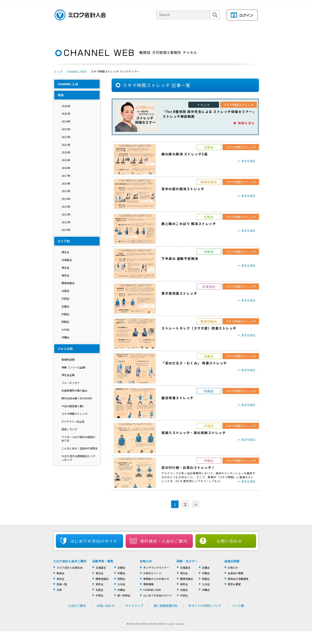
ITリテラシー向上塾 (73, 421)
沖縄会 (65, 337)
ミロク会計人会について (91, 33)
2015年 (66, 191)
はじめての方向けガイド (157, 595)
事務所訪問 (68, 359)
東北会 (65, 267)
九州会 (65, 329)
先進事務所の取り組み (75, 390)
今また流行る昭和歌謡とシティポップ (78, 458)
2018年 (66, 168)
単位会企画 (68, 375)
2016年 (66, 183)
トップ (58, 71)
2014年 (66, 199)
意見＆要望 (234, 584)
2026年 (66, 106)
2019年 (66, 160)
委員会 (60, 573)
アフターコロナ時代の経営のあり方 (78, 438)
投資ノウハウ (69, 429)
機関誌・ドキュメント (208, 33)
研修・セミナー (187, 561)
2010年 (66, 230)
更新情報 (148, 584)
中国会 (65, 314)
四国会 (65, 321)
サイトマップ (134, 605)
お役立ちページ (152, 573)
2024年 (66, 121)
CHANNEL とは (68, 84)
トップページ (60, 33)
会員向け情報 (235, 573)
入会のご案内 (77, 605)
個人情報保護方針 (166, 605)
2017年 (66, 175)
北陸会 (65, 291)
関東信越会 (68, 283)
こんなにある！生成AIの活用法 (80, 448)
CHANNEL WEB (77, 71)
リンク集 (238, 605)
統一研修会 (123, 595)
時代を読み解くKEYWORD (77, 398)
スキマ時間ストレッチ (75, 413)
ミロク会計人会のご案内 (69, 561)
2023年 (66, 129)
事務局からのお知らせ (156, 579)
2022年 (66, 137)
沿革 (59, 590)
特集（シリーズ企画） (74, 367)
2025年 (66, 113)
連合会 (65, 252)
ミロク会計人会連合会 (70, 567)
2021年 (66, 144)
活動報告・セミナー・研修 (162, 33)
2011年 (66, 222)
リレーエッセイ (71, 382)
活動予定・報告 (102, 561)
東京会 (65, 275)
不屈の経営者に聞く (73, 406)
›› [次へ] (196, 504)
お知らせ (146, 561)
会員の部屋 (244, 33)
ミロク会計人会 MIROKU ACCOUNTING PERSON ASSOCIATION (80, 15)
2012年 (66, 214)
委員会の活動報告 (238, 579)
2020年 (66, 152)
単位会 (126, 33)
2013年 (66, 206)
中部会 (65, 298)
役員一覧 (62, 584)
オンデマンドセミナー (156, 567)
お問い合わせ (229, 541)
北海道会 (67, 260)
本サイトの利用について (205, 605)
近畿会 (65, 306)
